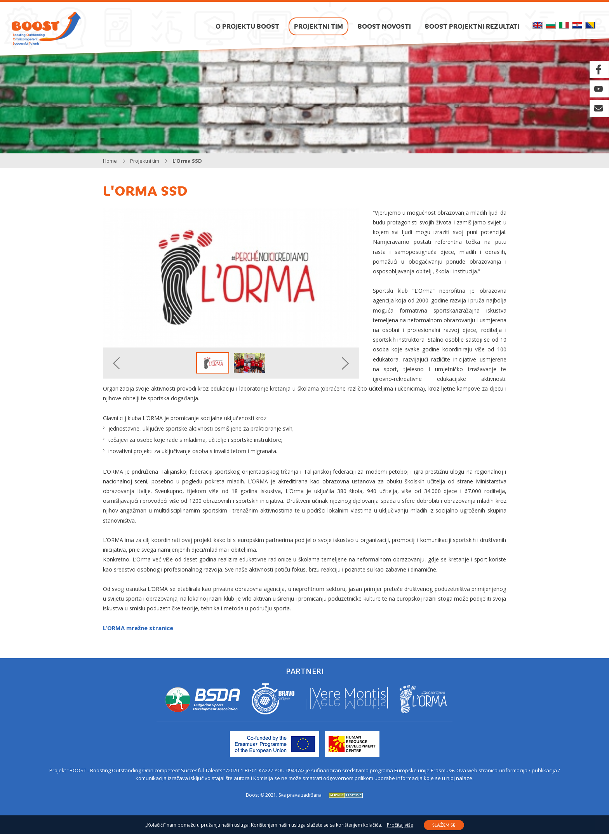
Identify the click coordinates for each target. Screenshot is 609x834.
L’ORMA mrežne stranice (138, 628)
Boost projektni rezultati (472, 26)
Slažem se (443, 825)
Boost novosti (384, 26)
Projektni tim (318, 26)
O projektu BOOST (247, 26)
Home (110, 160)
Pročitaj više (400, 825)
